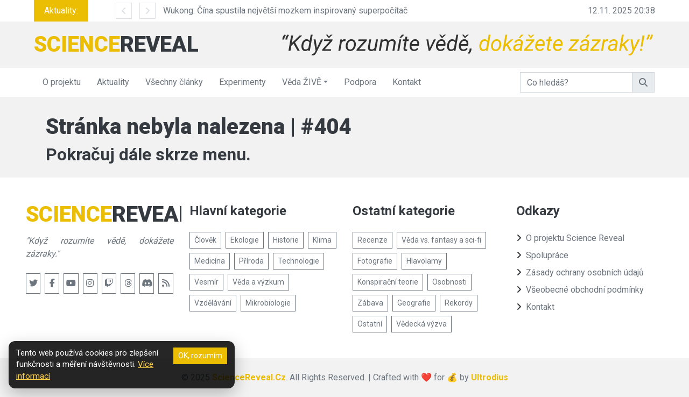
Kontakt (406, 82)
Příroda (251, 261)
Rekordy (459, 303)
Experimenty (242, 82)
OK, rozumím (200, 355)
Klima (322, 240)
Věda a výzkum (258, 282)
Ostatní (369, 324)
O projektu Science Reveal (570, 238)
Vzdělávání (212, 303)
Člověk (205, 240)
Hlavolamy (424, 261)
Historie (286, 240)
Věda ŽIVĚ (301, 82)
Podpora (360, 82)
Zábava (370, 303)
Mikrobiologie (268, 303)
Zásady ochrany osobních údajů (580, 272)
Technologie (298, 261)
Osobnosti (449, 282)
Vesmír (206, 282)
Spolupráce (542, 255)
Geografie (414, 303)
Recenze (372, 240)
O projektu (62, 82)
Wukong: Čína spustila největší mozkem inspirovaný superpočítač (285, 10)
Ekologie (244, 240)
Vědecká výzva (421, 324)
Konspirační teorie (387, 282)
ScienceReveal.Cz (249, 377)
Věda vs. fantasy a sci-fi (441, 240)
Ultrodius (489, 377)
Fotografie (374, 261)
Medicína (209, 261)
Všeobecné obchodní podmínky (580, 290)
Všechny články (174, 82)
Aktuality (113, 82)
